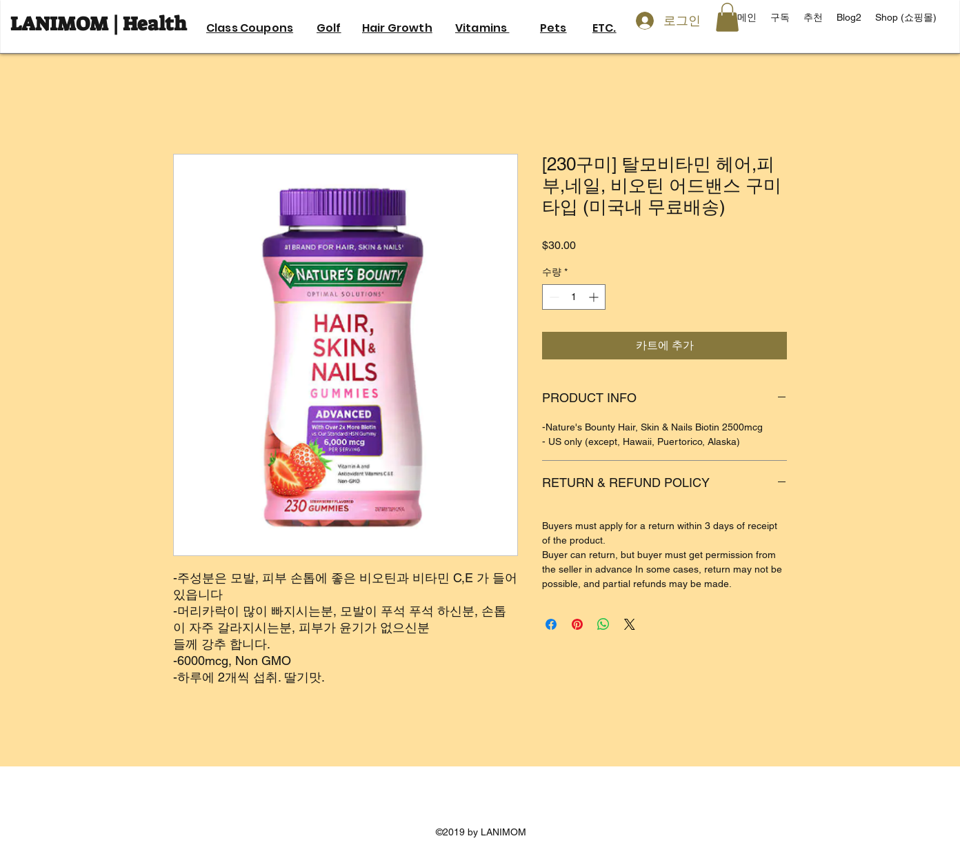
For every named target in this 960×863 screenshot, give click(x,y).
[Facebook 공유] (551, 624)
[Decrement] (552, 297)
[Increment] (594, 297)
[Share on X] (629, 624)
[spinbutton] (573, 297)
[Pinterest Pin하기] (577, 624)
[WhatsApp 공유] (603, 624)
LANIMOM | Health (100, 24)
